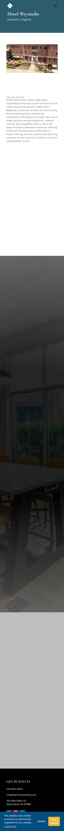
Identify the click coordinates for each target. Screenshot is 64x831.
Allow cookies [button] (54, 821)
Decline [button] (41, 821)
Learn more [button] (10, 826)
